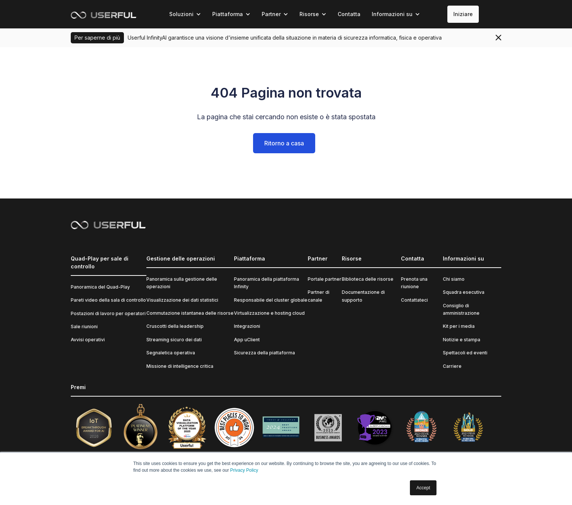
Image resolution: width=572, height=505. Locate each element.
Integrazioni (247, 326)
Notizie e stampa (461, 339)
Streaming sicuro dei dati (174, 339)
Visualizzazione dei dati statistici (182, 300)
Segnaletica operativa (170, 352)
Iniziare (463, 14)
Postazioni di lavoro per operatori (108, 313)
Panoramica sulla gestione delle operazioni (181, 282)
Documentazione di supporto (363, 295)
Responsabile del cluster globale (270, 300)
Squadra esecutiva (463, 292)
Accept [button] (423, 487)
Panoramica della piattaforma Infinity (266, 282)
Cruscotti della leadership (175, 326)
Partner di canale (318, 295)
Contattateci (414, 300)
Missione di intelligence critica (179, 366)
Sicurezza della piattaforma (264, 352)
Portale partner (324, 279)
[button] (185, 14)
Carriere (452, 366)
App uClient (247, 339)
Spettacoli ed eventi (465, 352)
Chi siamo (454, 279)
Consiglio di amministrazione (461, 309)
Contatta (349, 14)
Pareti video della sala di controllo (108, 300)
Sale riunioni (84, 326)
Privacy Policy (244, 470)
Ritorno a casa (284, 143)
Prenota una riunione (414, 282)
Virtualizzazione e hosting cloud (269, 313)
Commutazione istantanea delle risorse (190, 313)
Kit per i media (459, 326)
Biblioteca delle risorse (367, 279)
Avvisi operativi (88, 339)
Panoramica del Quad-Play (100, 287)
